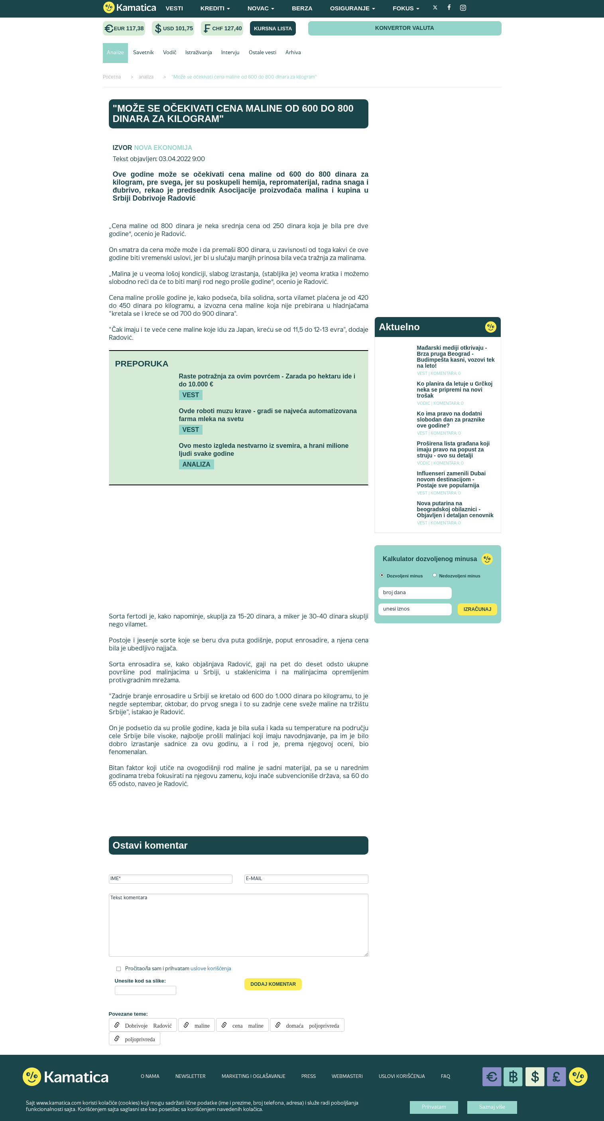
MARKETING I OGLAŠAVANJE (253, 1076)
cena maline (245, 1025)
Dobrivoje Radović (146, 1025)
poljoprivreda (137, 1038)
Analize (115, 53)
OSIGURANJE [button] (352, 8)
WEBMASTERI (347, 1076)
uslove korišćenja (211, 969)
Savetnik (143, 53)
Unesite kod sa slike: (140, 981)
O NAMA (150, 1076)
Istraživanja (198, 53)
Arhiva (293, 53)
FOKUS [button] (406, 8)
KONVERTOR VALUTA (404, 28)
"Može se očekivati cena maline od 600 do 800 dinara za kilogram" (233, 113)
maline (199, 1025)
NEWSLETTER (190, 1076)
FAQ (445, 1076)
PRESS (308, 1076)
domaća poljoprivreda (310, 1025)
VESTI (174, 8)
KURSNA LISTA (273, 29)
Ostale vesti (262, 53)
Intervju (230, 53)
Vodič (169, 53)
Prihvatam (434, 1107)
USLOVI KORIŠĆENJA (402, 1076)
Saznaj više (492, 1107)
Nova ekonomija (163, 147)
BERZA (302, 8)
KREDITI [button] (215, 8)
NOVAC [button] (261, 8)
